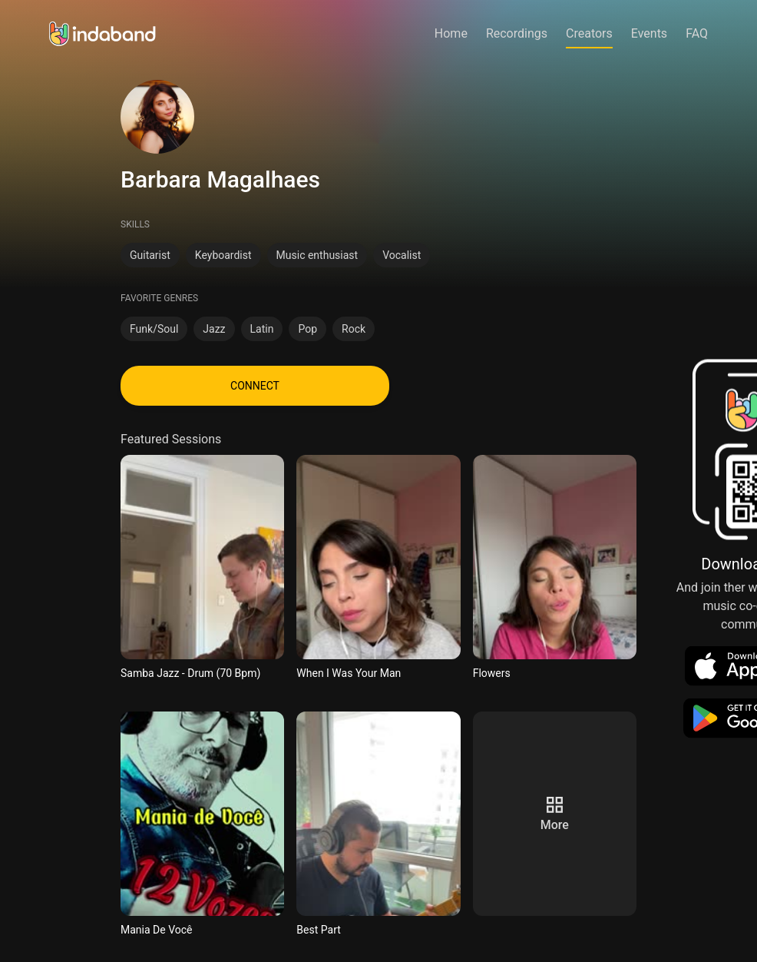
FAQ (697, 33)
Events (649, 33)
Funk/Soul (154, 329)
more (554, 825)
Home (451, 33)
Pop (307, 329)
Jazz (214, 329)
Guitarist (150, 255)
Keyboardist (223, 255)
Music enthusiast (317, 255)
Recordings (516, 33)
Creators (589, 33)
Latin (262, 329)
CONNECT (254, 386)
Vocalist (401, 255)
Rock (353, 329)
